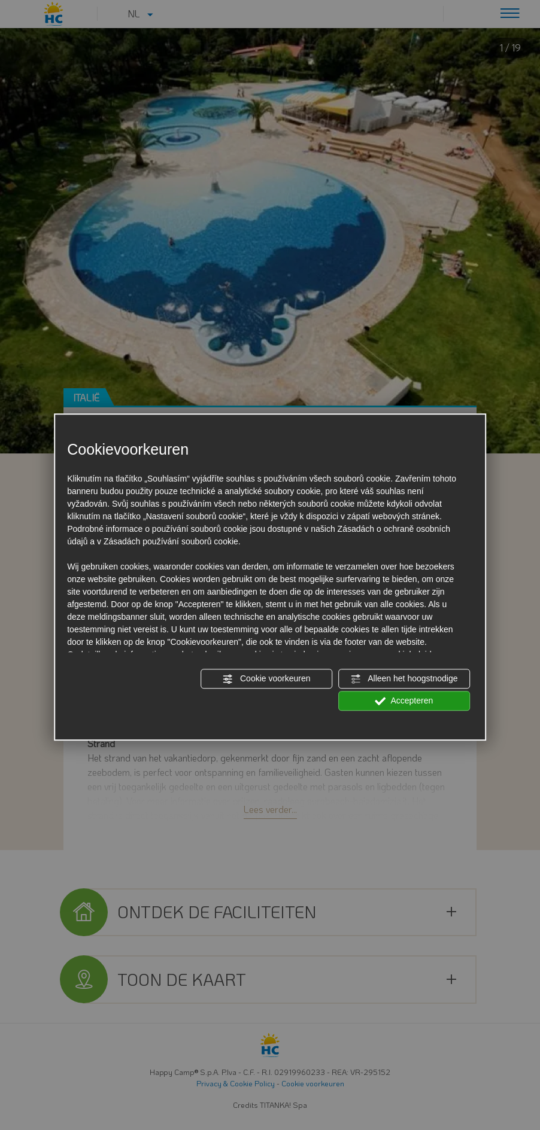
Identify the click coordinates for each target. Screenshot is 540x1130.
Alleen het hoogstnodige (403, 679)
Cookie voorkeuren (266, 679)
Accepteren (404, 701)
